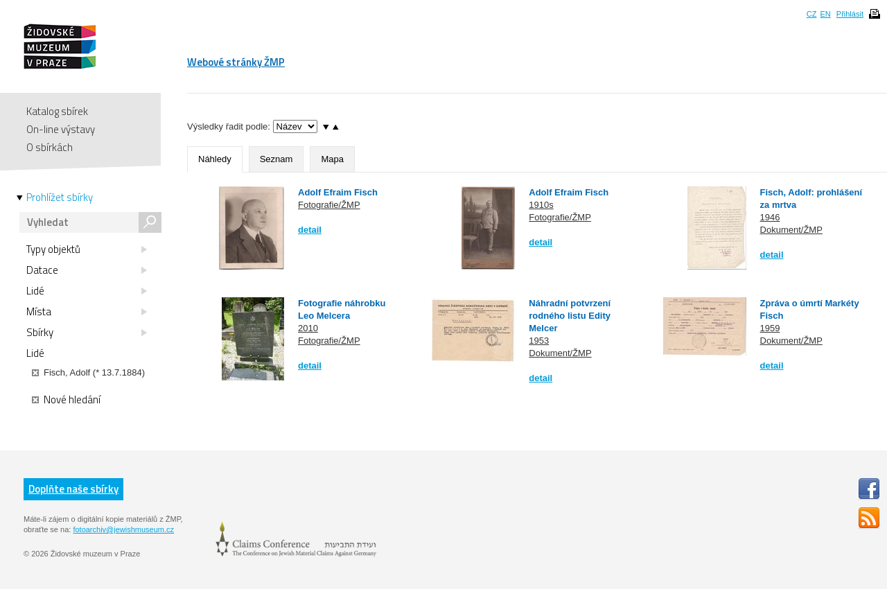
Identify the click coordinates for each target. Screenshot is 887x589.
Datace (86, 270)
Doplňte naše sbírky (73, 489)
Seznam (276, 159)
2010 (308, 328)
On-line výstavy (60, 129)
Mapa (332, 159)
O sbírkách (49, 147)
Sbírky (86, 332)
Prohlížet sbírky (59, 197)
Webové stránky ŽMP (236, 62)
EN (825, 14)
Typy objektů (86, 249)
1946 (770, 217)
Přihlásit (849, 14)
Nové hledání (66, 400)
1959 (770, 328)
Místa (86, 312)
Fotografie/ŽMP (329, 205)
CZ (812, 14)
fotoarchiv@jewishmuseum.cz (123, 529)
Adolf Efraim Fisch (338, 192)
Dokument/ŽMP (791, 230)
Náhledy (214, 159)
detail (310, 230)
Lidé (86, 291)
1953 (539, 340)
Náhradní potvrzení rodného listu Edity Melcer (570, 315)
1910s (541, 205)
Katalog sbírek (57, 111)
